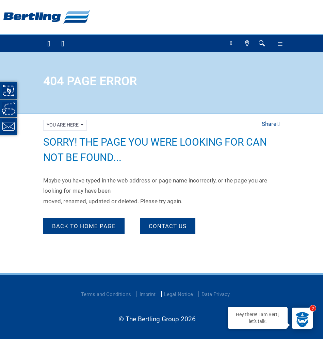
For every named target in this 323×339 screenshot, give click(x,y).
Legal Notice (178, 294)
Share (271, 123)
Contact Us (168, 226)
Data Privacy (215, 294)
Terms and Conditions (106, 294)
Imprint (148, 294)
